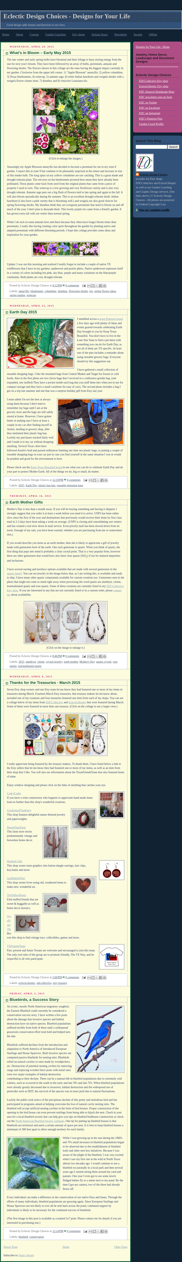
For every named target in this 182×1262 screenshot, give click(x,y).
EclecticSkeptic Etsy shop (153, 86)
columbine (50, 291)
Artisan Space (100, 34)
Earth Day (31, 485)
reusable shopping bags (70, 485)
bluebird (23, 1236)
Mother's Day (87, 661)
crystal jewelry (54, 661)
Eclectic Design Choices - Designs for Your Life (66, 16)
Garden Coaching (55, 34)
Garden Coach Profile (151, 124)
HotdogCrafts (14, 861)
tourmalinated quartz (30, 666)
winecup (31, 295)
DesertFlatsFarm (16, 827)
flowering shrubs (78, 291)
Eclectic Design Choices (153, 174)
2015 (21, 485)
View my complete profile (154, 210)
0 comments (72, 285)
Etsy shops (78, 34)
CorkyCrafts (14, 793)
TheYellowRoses (16, 895)
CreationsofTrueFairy (19, 810)
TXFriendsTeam (16, 946)
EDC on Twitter (148, 102)
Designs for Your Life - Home (153, 47)
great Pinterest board (111, 318)
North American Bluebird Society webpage (39, 1121)
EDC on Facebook (149, 107)
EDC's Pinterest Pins (150, 118)
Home (5, 34)
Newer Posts (10, 1247)
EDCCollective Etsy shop (153, 81)
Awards (137, 34)
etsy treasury (60, 983)
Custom (34, 34)
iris (91, 291)
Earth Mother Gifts (26, 502)
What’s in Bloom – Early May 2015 (40, 53)
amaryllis (24, 291)
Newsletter (120, 34)
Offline (153, 34)
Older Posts (120, 1247)
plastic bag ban (47, 485)
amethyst (31, 661)
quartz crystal (103, 661)
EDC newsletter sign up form (155, 97)
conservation (36, 1236)
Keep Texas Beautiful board (46, 467)
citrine (40, 661)
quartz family (14, 573)
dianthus (62, 291)
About (19, 34)
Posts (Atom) (26, 1255)
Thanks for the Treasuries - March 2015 (45, 682)
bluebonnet (37, 291)
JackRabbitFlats (16, 878)
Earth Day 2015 (23, 312)
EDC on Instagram (149, 113)
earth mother (71, 661)
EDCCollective (54, 702)
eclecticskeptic (27, 983)
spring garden (17, 295)
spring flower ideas (105, 291)
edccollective (44, 983)
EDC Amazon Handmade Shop (156, 91)
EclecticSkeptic (77, 702)
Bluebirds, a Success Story (34, 999)
